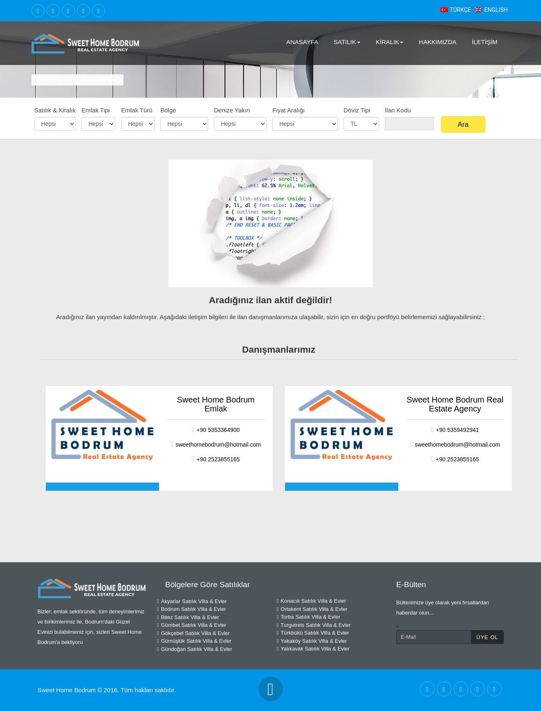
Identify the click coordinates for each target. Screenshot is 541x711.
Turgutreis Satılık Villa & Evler (314, 625)
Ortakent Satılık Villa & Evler (312, 609)
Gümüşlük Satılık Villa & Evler (194, 641)
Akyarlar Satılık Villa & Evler (192, 601)
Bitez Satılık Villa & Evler (188, 617)
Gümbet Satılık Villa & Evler (191, 625)
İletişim (485, 41)
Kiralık (390, 41)
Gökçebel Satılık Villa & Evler (193, 633)
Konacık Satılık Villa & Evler (311, 601)
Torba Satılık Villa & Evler (308, 617)
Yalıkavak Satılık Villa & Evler (313, 649)
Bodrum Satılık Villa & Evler (191, 609)
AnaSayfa (302, 41)
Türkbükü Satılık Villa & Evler (313, 633)
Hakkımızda (437, 41)
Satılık (347, 41)
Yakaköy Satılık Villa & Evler (312, 641)
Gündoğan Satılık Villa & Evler (194, 649)
